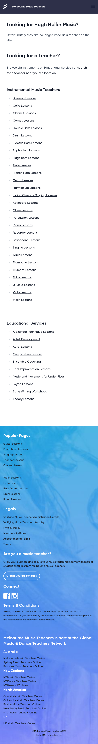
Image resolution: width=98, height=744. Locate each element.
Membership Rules (14, 533)
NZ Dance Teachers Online (19, 681)
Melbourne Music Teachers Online (24, 658)
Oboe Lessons (22, 210)
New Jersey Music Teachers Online (24, 708)
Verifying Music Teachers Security (23, 522)
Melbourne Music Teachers (24, 7)
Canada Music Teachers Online (22, 696)
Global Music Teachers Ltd (49, 735)
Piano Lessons (22, 225)
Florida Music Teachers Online (21, 704)
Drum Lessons (22, 135)
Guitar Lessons (23, 180)
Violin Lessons (22, 299)
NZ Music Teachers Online (19, 677)
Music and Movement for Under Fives (38, 376)
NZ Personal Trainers (15, 685)
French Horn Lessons (27, 172)
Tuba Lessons (22, 277)
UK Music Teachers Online (19, 723)
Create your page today (21, 576)
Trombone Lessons (26, 262)
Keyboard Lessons (25, 202)
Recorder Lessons (25, 232)
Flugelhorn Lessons (26, 158)
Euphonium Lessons (26, 150)
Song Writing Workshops (30, 391)
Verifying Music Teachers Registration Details (31, 517)
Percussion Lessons (26, 217)
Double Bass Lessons (27, 128)
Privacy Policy (11, 528)
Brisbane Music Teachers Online (23, 666)
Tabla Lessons (22, 255)
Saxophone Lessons (26, 240)
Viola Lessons (22, 292)
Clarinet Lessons (24, 113)
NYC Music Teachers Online (20, 712)
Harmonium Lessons (26, 187)
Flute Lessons (22, 165)
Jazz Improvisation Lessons (31, 369)
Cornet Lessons (23, 120)
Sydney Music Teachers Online (22, 662)
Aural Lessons (22, 346)
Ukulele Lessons (24, 285)
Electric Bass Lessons (27, 143)
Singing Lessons (24, 247)
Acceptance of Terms (16, 539)
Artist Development (26, 339)
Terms (7, 544)
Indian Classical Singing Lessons (35, 195)
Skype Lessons (23, 384)
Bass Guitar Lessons (15, 488)
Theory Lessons (23, 399)
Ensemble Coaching (27, 361)
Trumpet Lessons (24, 270)
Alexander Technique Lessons (33, 331)
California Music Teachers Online (23, 700)
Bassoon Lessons (24, 98)
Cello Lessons (22, 105)
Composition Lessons (27, 354)
